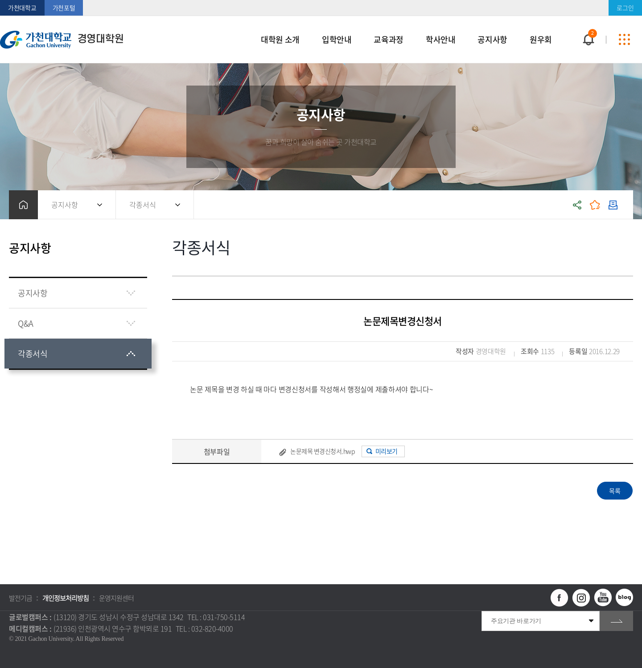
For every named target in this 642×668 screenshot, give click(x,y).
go (616, 621)
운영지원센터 (116, 598)
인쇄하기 (613, 204)
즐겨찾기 (595, 204)
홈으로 (23, 204)
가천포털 (64, 7)
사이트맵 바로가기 (624, 39)
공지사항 (64, 204)
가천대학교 (22, 7)
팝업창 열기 (587, 23)
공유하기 (577, 204)
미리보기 (386, 451)
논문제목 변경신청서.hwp (322, 451)
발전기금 (20, 598)
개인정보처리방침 (65, 598)
